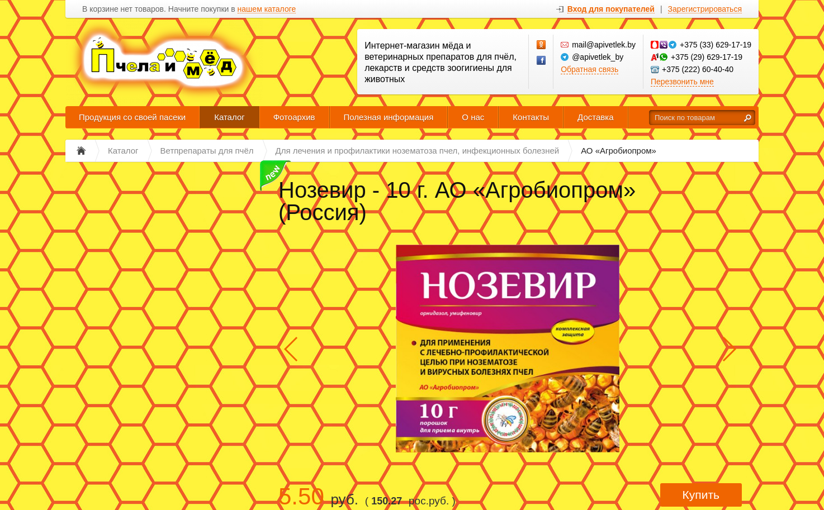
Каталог (229, 117)
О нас (473, 117)
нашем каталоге (267, 9)
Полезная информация (389, 117)
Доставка (595, 117)
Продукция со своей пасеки (132, 117)
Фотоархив (294, 117)
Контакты (531, 117)
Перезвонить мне (682, 81)
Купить (701, 494)
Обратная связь (589, 69)
